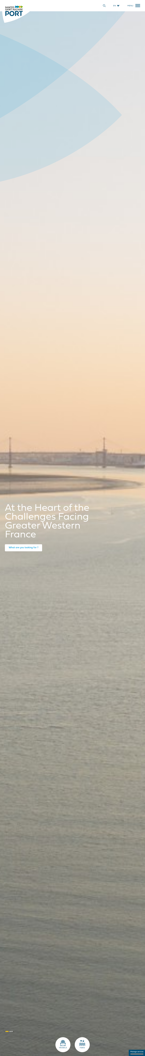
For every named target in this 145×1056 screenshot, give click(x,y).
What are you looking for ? (23, 547)
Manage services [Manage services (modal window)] (136, 1053)
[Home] (14, 10)
